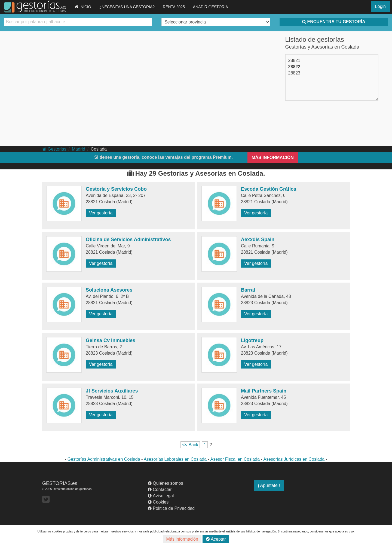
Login (380, 6)
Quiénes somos (165, 483)
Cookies (158, 502)
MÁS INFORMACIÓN (273, 157)
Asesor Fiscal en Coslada (234, 459)
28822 (294, 66)
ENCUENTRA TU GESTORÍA (333, 21)
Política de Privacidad (171, 508)
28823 (294, 73)
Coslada (99, 149)
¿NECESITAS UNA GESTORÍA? (127, 7)
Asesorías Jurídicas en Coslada (293, 459)
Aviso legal (161, 495)
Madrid (78, 149)
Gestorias (54, 149)
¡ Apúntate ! (269, 485)
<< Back (190, 444)
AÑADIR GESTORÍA (210, 7)
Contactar (159, 489)
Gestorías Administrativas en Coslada (104, 459)
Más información (182, 539)
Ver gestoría (100, 213)
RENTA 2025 (174, 7)
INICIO (83, 7)
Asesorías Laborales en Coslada (175, 459)
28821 (294, 60)
